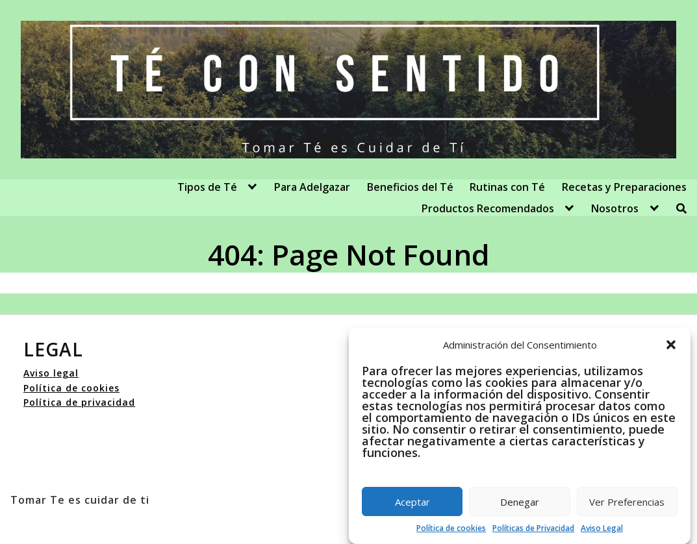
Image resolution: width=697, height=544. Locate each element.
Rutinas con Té (507, 186)
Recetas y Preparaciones (624, 186)
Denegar (519, 501)
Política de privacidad (79, 402)
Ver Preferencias (627, 501)
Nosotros (615, 208)
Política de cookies (451, 528)
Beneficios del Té (410, 186)
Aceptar (412, 501)
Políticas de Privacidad (533, 528)
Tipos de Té (207, 186)
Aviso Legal (602, 528)
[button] (671, 344)
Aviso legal (51, 373)
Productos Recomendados (488, 208)
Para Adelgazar (312, 186)
